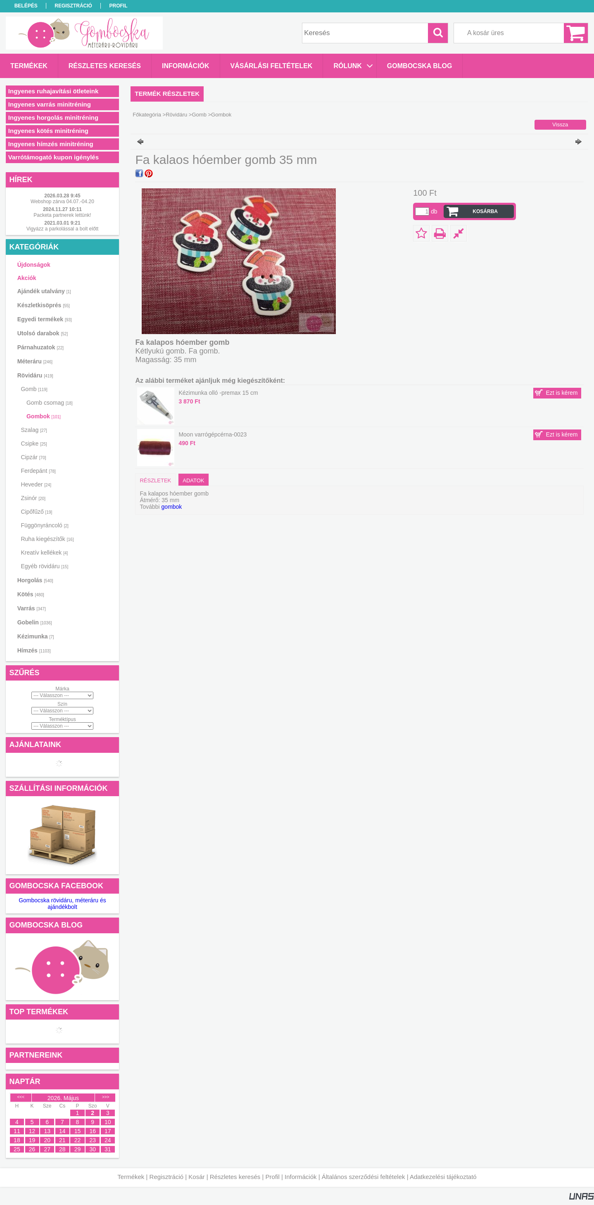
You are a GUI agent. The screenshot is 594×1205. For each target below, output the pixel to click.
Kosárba (485, 211)
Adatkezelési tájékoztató (443, 1176)
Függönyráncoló (44, 525)
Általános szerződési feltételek (363, 1176)
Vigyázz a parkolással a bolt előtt (62, 229)
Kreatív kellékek (44, 552)
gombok (172, 506)
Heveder (36, 484)
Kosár (196, 1176)
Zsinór (33, 498)
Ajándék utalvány (44, 291)
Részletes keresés (235, 1176)
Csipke (34, 443)
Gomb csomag (49, 402)
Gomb (199, 114)
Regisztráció (167, 1176)
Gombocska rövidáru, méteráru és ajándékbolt (62, 903)
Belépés (26, 6)
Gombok (43, 416)
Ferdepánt (38, 470)
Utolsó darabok (42, 333)
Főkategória (147, 114)
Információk (301, 1176)
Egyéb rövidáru (44, 566)
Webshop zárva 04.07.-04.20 (62, 201)
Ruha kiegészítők (47, 539)
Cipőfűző (36, 511)
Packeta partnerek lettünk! (62, 215)
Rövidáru (176, 114)
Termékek (130, 1176)
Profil (273, 1176)
